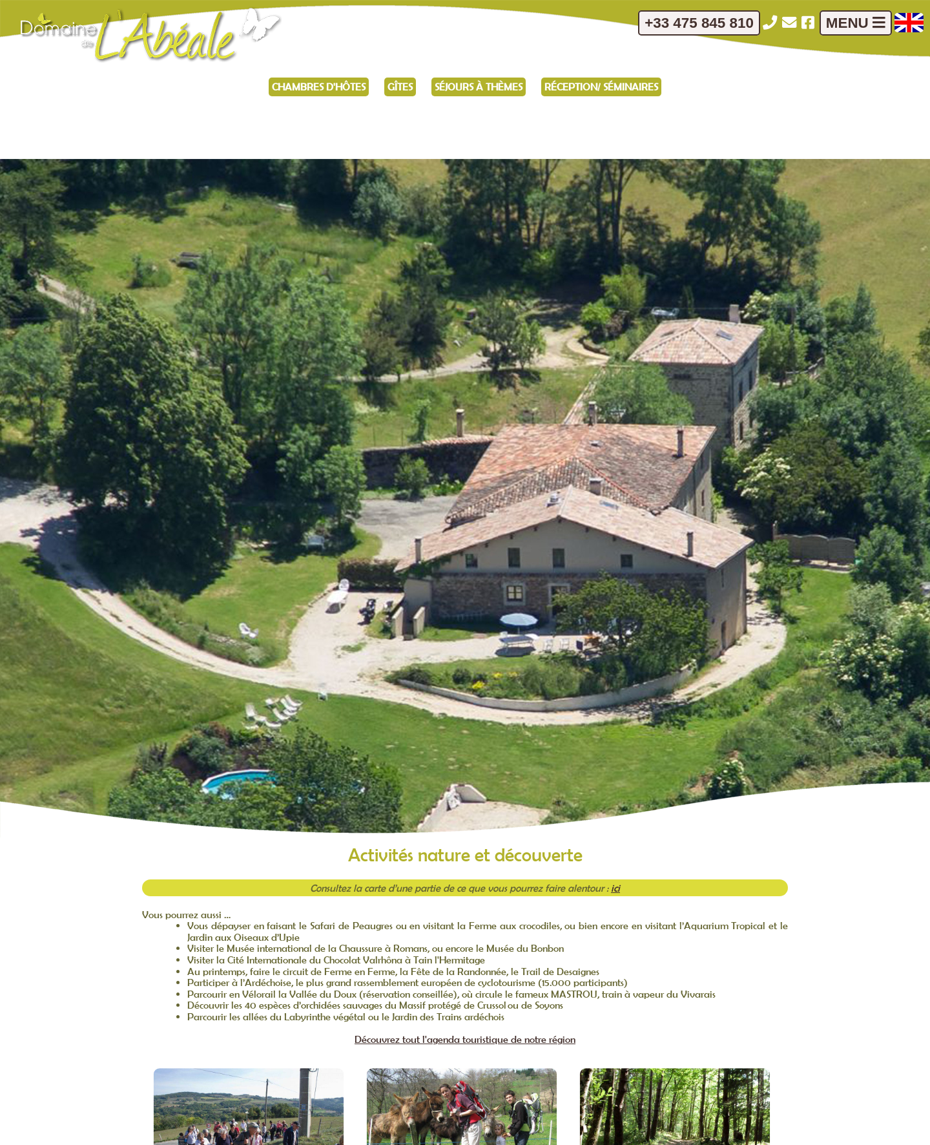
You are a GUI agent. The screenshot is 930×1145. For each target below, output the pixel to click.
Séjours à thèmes (478, 86)
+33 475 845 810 (699, 23)
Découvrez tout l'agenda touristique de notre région (465, 1039)
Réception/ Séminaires (601, 86)
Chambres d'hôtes (319, 86)
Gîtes (400, 86)
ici (615, 888)
